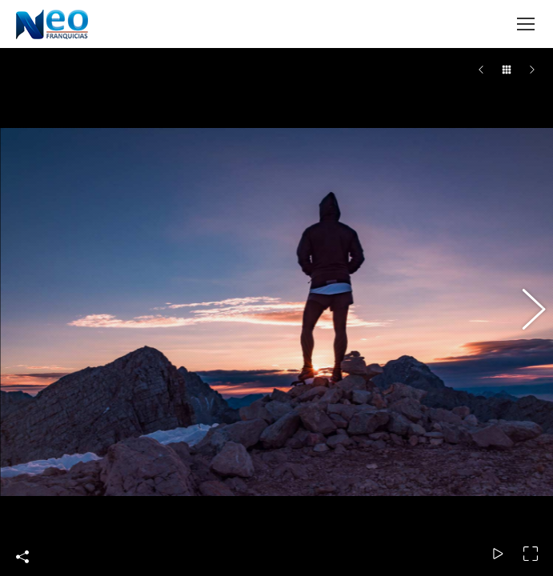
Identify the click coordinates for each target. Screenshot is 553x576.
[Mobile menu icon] (526, 24)
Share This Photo (22, 556)
